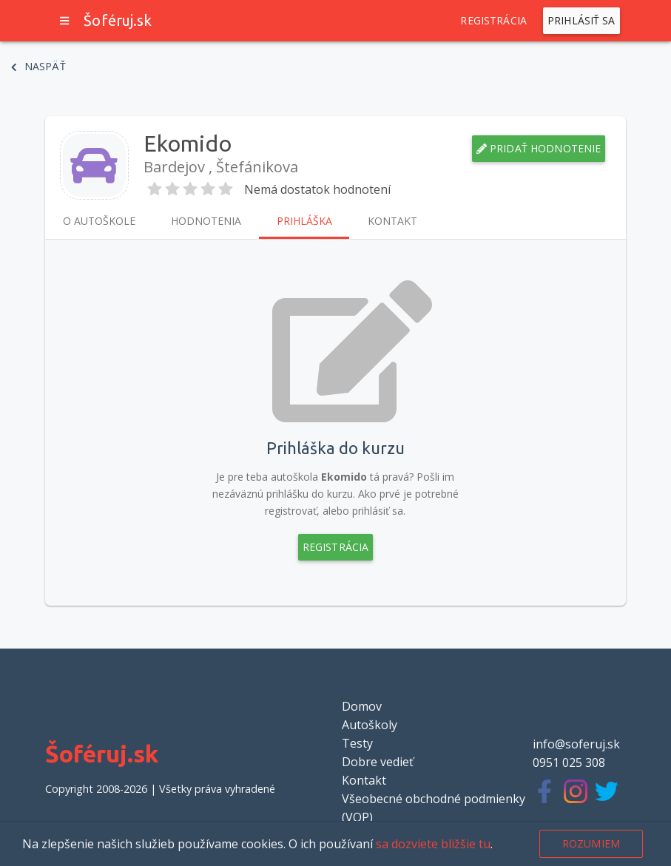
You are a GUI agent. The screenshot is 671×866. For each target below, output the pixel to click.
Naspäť (38, 66)
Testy (357, 743)
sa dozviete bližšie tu (433, 844)
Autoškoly (369, 725)
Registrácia (493, 20)
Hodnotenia (206, 221)
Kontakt (392, 221)
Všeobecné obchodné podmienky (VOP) (433, 808)
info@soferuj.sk (576, 744)
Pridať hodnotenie (539, 148)
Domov (362, 706)
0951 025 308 (569, 762)
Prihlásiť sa (581, 20)
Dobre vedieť (378, 762)
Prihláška (304, 221)
